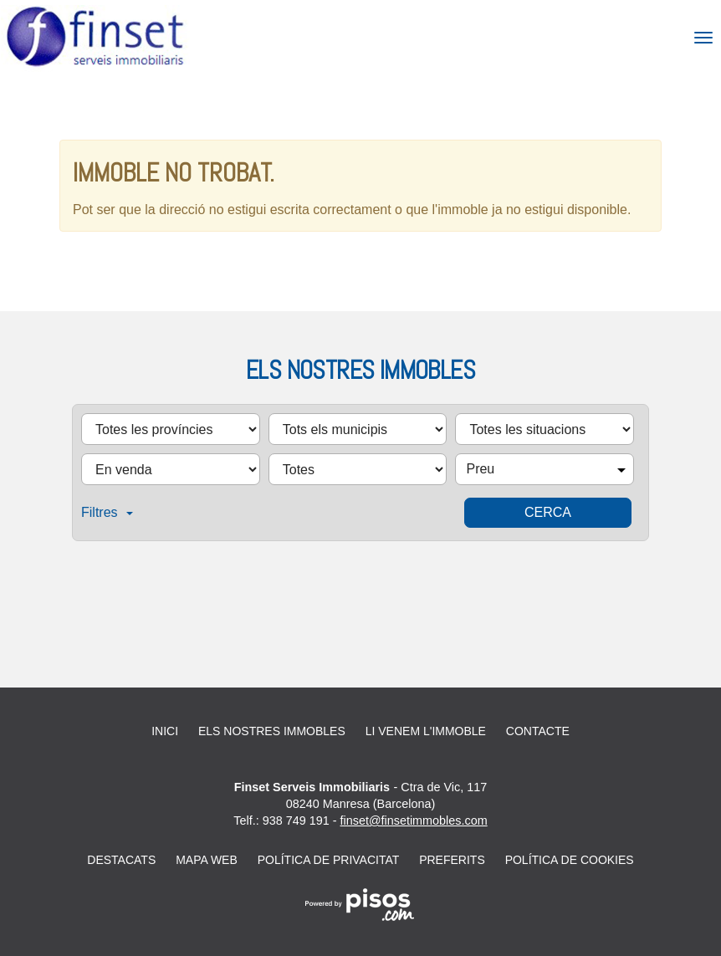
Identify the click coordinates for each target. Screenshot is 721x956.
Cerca (547, 512)
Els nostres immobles (271, 731)
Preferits (452, 860)
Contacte (538, 731)
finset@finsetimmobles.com (414, 820)
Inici (164, 731)
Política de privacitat (329, 860)
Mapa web (207, 860)
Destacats (121, 860)
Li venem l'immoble (426, 731)
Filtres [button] (107, 512)
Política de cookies (569, 860)
